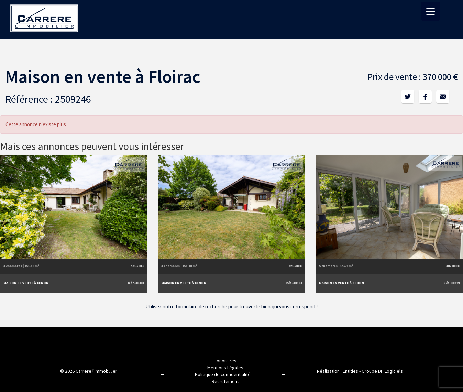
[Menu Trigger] (430, 11)
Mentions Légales (225, 367)
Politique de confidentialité (223, 374)
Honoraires (225, 361)
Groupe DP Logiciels (382, 371)
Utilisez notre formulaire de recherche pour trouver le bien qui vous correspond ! (231, 306)
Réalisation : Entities (337, 371)
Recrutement (225, 381)
